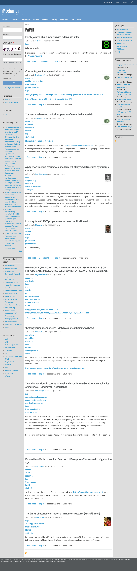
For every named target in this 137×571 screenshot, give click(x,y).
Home (27, 24)
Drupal (92, 559)
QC (26, 293)
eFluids (7, 376)
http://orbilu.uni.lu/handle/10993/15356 (41, 309)
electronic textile (32, 299)
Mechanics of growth (12, 285)
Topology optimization (34, 523)
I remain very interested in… (122, 71)
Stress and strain (11, 299)
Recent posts (108, 2)
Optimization (30, 482)
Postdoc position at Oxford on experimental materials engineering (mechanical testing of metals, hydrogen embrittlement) (13, 156)
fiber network (31, 412)
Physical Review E (35, 56)
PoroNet (8, 365)
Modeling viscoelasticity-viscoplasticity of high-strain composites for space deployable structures (13, 215)
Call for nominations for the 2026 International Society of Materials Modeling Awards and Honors (12, 141)
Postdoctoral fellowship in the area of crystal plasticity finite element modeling (12, 170)
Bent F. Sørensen (41, 174)
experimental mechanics (35, 400)
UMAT (27, 234)
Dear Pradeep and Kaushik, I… (123, 120)
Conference (64, 20)
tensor (7, 327)
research (28, 78)
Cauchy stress (9, 271)
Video (79, 20)
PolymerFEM (9, 362)
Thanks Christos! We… (125, 99)
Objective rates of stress (13, 291)
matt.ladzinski (40, 466)
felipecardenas (40, 517)
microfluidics (30, 84)
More (20, 251)
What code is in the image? (12, 54)
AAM (6, 339)
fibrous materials (32, 302)
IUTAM (7, 359)
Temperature (9, 302)
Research (5, 20)
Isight (27, 485)
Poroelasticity (10, 296)
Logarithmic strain (11, 282)
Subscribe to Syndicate (115, 141)
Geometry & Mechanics (13, 274)
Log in (57, 61)
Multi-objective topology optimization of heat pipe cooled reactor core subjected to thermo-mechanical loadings (13, 184)
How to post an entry (124, 40)
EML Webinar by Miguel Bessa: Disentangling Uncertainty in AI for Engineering (13, 130)
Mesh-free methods (12, 288)
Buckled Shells (10, 348)
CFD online (8, 350)
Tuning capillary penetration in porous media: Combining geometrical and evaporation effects (64, 94)
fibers (27, 287)
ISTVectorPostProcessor (13, 233)
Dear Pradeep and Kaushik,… (123, 105)
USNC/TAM (9, 373)
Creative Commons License (63, 559)
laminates (29, 183)
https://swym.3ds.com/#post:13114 (88, 492)
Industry (54, 20)
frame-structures (32, 527)
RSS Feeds (121, 49)
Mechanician (26, 20)
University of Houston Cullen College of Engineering (47, 561)
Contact (124, 2)
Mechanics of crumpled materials (39, 141)
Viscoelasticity (10, 308)
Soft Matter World (11, 370)
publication (30, 240)
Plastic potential (11, 293)
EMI (6, 353)
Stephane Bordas (41, 275)
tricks (27, 353)
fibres (27, 305)
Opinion (36, 20)
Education (15, 20)
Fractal (28, 130)
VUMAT (28, 231)
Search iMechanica (11, 102)
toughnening (30, 180)
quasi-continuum (32, 296)
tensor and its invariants (13, 324)
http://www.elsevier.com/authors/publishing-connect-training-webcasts (55, 368)
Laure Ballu (39, 332)
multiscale (29, 281)
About (117, 2)
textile (28, 290)
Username (6, 27)
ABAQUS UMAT (10, 265)
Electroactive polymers (13, 356)
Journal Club (121, 43)
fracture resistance (33, 186)
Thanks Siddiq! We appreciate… (123, 86)
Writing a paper (10, 316)
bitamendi (38, 225)
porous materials (32, 87)
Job (73, 20)
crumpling (29, 137)
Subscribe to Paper (26, 553)
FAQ (118, 52)
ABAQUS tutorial (11, 268)
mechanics (29, 127)
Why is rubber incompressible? (11, 311)
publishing (29, 338)
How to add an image (124, 37)
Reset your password (12, 88)
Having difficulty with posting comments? (124, 33)
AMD (6, 342)
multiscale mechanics (34, 403)
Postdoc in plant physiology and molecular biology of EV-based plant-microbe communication (12, 242)
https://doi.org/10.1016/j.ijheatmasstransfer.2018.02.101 (48, 99)
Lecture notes (122, 46)
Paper (27, 44)
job (26, 394)
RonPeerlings (39, 391)
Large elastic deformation (9, 278)
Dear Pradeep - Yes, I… (125, 127)
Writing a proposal (11, 319)
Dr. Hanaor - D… (40, 75)
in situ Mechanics (11, 321)
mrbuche (38, 41)
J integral (29, 189)
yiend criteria (30, 243)
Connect (28, 347)
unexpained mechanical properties (78, 145)
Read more (31, 61)
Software (45, 20)
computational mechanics (36, 397)
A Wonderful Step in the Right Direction (124, 93)
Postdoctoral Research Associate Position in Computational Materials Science (13, 227)
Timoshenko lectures (12, 305)
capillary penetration (34, 81)
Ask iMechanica (122, 29)
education (29, 335)
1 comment (44, 61)
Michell (28, 530)
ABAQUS (28, 473)
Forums (7, 99)
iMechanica (10, 10)
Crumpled (29, 124)
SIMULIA (28, 488)
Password (6, 34)
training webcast (32, 350)
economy (29, 533)
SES (6, 367)
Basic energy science (12, 345)
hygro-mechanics (32, 409)
